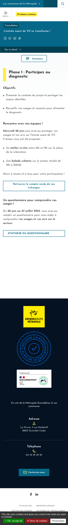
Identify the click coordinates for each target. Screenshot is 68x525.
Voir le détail (11, 50)
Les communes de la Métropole (20, 4)
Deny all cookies (37, 521)
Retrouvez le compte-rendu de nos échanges (34, 186)
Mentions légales (45, 506)
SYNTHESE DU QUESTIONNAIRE (28, 233)
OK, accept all (13, 521)
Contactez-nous (36, 472)
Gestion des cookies (21, 511)
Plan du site (25, 506)
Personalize (58, 521)
